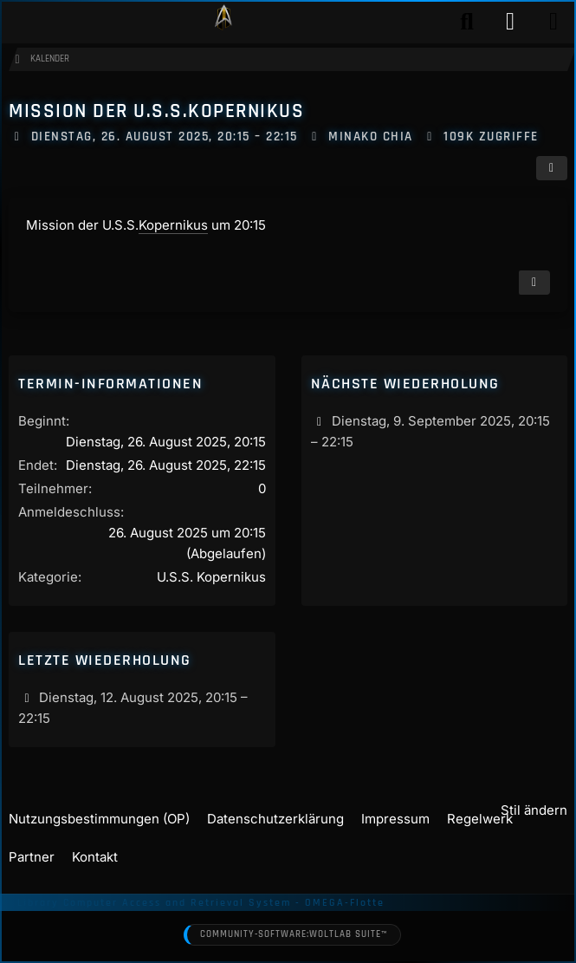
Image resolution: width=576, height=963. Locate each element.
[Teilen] (551, 168)
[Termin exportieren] (534, 282)
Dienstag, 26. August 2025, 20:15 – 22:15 (164, 136)
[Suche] (467, 21)
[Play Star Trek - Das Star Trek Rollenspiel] (223, 21)
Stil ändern (534, 810)
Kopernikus (173, 225)
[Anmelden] (510, 21)
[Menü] (553, 21)
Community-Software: (293, 935)
